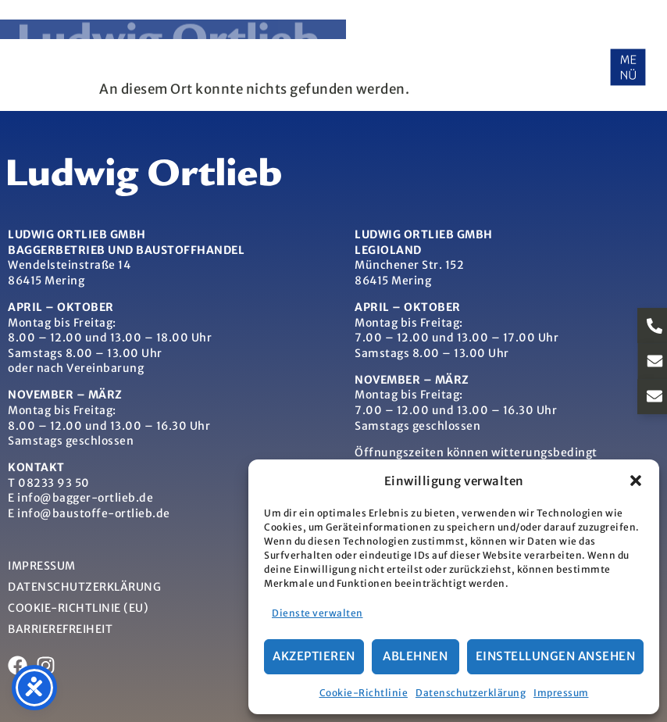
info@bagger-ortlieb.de (85, 498)
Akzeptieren (314, 656)
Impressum (561, 693)
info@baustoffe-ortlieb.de (93, 513)
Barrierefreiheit (60, 629)
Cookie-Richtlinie (363, 693)
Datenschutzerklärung (471, 693)
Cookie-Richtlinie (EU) (78, 608)
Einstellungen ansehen (556, 656)
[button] (636, 480)
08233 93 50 (54, 483)
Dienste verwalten (317, 613)
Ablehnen (415, 656)
